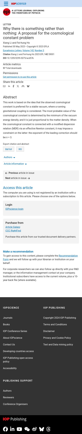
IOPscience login (14, 208)
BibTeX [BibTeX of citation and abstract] (8, 149)
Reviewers (8, 397)
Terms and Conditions (55, 324)
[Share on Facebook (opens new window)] (13, 86)
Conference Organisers (15, 404)
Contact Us (9, 344)
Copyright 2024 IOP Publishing (59, 317)
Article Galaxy (12, 227)
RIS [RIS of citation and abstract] (20, 149)
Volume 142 (28, 50)
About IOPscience (12, 337)
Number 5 (39, 50)
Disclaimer (49, 331)
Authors (7, 390)
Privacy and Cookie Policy (57, 337)
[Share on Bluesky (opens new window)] (28, 86)
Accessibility (10, 368)
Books (6, 324)
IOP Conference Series (15, 331)
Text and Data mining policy (58, 344)
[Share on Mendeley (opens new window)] (23, 86)
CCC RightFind (13, 230)
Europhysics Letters (12, 50)
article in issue (19, 172)
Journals (7, 317)
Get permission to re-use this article (19, 77)
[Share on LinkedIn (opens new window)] (9, 86)
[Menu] (6, 3)
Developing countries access (18, 351)
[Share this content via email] (4, 86)
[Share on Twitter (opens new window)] (18, 86)
